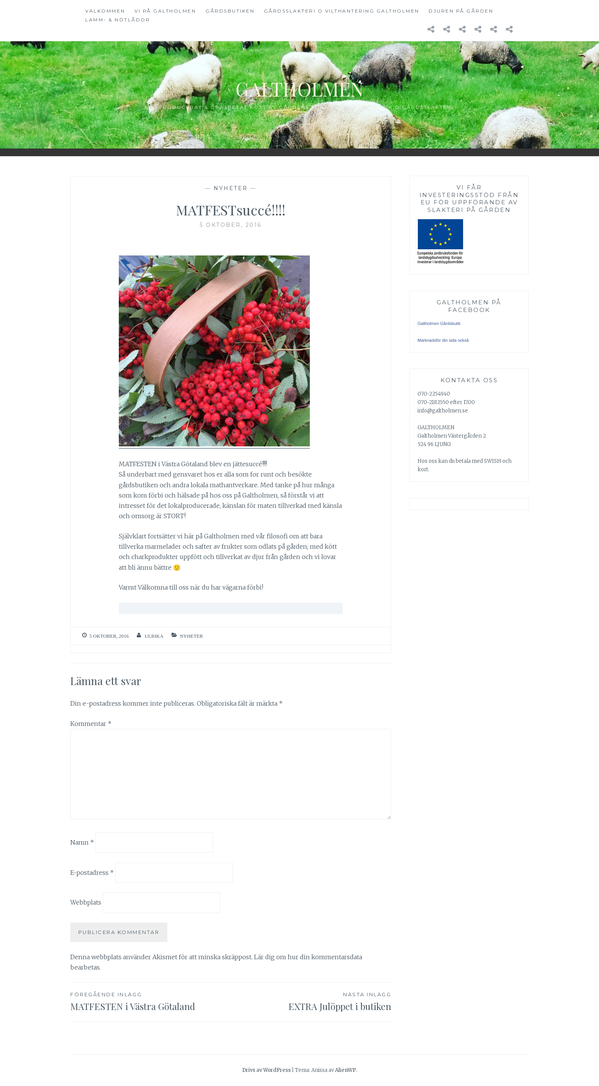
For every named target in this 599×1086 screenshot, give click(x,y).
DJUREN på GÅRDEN (461, 11)
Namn (82, 842)
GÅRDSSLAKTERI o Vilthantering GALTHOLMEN (341, 11)
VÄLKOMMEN (105, 11)
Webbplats (85, 902)
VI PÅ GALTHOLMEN (165, 11)
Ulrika (154, 636)
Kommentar (91, 723)
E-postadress (92, 872)
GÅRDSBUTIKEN (230, 11)
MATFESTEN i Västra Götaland (150, 1001)
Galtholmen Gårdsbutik (439, 323)
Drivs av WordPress (266, 1070)
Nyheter (231, 188)
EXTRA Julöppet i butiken (311, 1001)
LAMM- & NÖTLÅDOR (117, 20)
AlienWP (345, 1070)
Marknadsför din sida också (443, 340)
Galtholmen (299, 89)
